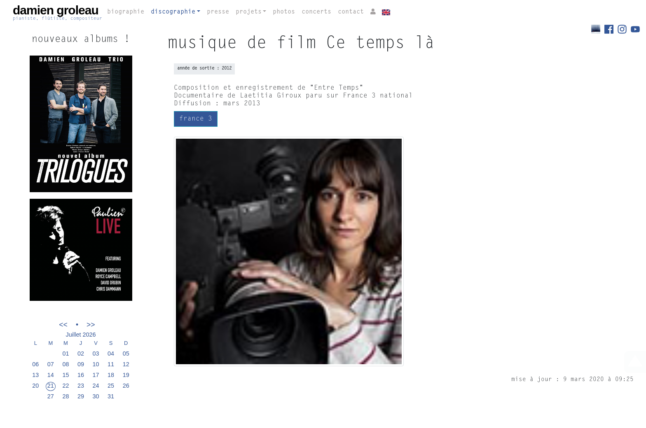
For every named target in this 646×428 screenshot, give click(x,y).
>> (91, 324)
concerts (316, 12)
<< (63, 324)
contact (351, 12)
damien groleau (57, 12)
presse (218, 12)
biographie (125, 12)
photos (284, 12)
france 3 (195, 119)
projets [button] (249, 12)
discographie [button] (173, 12)
